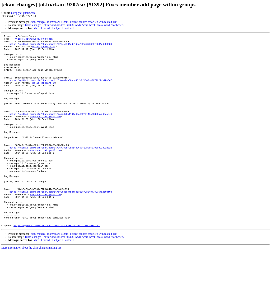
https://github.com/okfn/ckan (34, 39)
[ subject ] (57, 28)
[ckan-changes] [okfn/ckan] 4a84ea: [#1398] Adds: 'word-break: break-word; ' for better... (74, 25)
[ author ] (69, 28)
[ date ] (36, 28)
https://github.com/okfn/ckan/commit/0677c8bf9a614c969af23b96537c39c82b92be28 (61, 170)
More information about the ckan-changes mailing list (31, 286)
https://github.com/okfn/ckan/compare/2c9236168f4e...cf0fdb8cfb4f (56, 263)
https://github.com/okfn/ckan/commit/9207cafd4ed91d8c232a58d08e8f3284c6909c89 (61, 46)
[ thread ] (46, 28)
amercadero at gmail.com (45, 133)
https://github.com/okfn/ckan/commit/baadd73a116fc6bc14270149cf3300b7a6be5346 (61, 130)
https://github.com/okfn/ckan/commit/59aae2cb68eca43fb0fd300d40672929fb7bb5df (61, 89)
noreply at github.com (23, 12)
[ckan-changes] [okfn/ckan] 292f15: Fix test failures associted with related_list (73, 21)
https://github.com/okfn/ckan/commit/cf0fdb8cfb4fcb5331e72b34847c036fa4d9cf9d (61, 223)
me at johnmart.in (43, 49)
